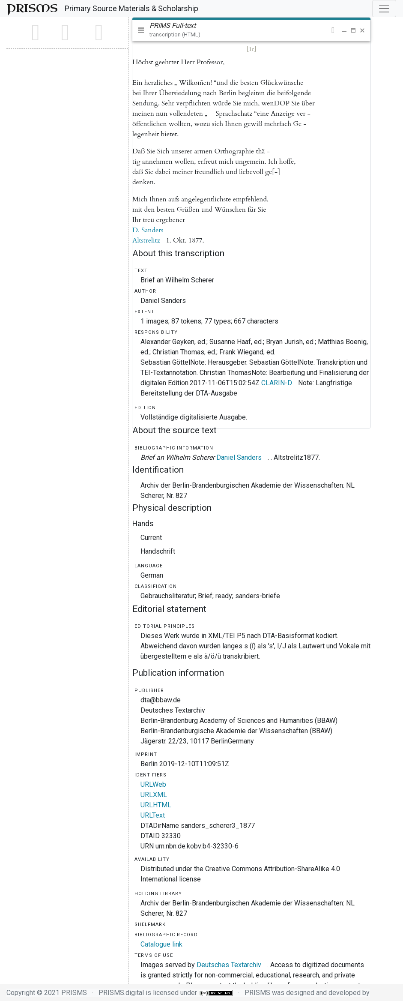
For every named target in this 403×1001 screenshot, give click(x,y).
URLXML (153, 795)
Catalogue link (161, 944)
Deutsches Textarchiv (229, 965)
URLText (152, 815)
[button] (332, 30)
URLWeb (153, 784)
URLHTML (155, 805)
